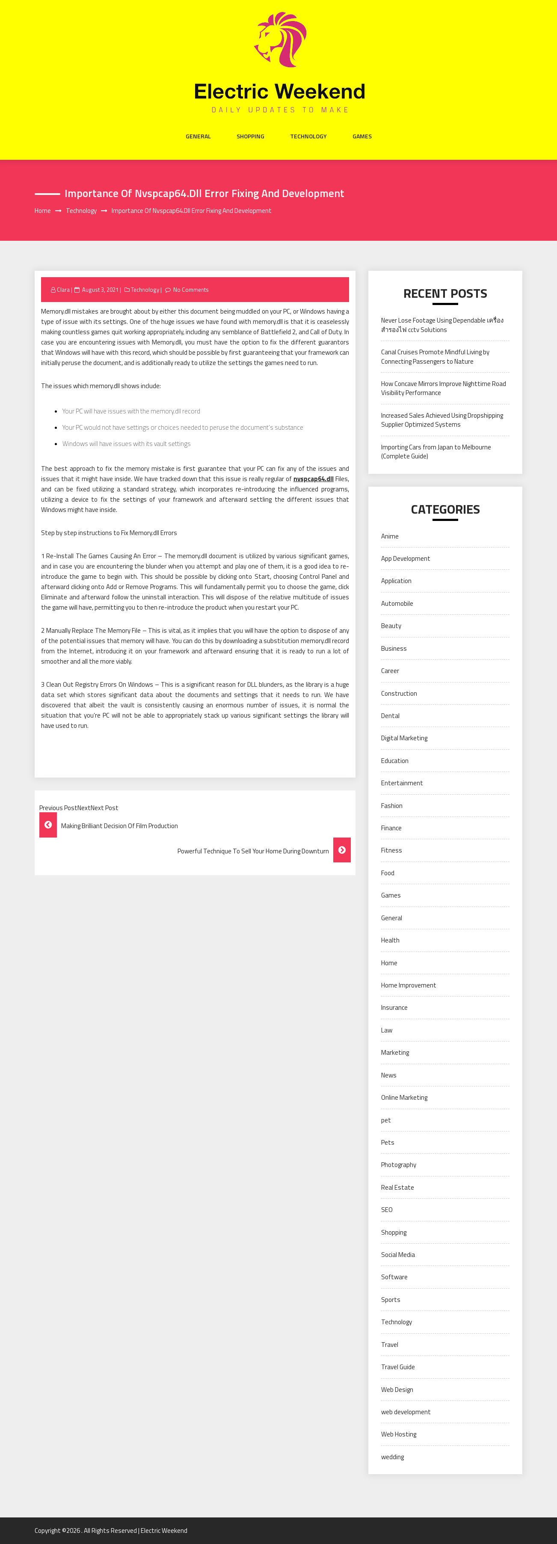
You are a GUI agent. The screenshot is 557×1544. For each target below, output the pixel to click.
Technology (308, 136)
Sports (390, 1300)
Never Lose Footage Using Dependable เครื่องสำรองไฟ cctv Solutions (442, 324)
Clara (63, 289)
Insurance (394, 1007)
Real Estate (397, 1187)
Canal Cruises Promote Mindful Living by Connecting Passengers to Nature (435, 356)
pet (386, 1120)
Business (394, 648)
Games (362, 136)
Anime (390, 536)
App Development (405, 558)
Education (395, 761)
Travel (389, 1345)
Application (396, 581)
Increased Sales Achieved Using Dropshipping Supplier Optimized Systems (442, 419)
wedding (392, 1457)
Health (390, 940)
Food (387, 873)
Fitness (391, 850)
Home (389, 963)
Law (386, 1030)
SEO (387, 1210)
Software (394, 1277)
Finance (391, 828)
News (389, 1075)
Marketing (395, 1052)
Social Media (398, 1255)
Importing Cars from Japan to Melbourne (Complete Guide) (436, 451)
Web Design (397, 1389)
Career (390, 671)
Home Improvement (408, 985)
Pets (387, 1142)
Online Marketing (404, 1097)
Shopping (250, 136)
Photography (398, 1165)
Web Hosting (398, 1434)
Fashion (392, 806)
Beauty (391, 626)
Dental (390, 716)
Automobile (397, 603)
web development (406, 1412)
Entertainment (402, 783)
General (198, 136)
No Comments (191, 289)
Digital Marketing (404, 738)
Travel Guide (398, 1367)
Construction (399, 693)
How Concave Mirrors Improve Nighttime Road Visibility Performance (443, 388)
